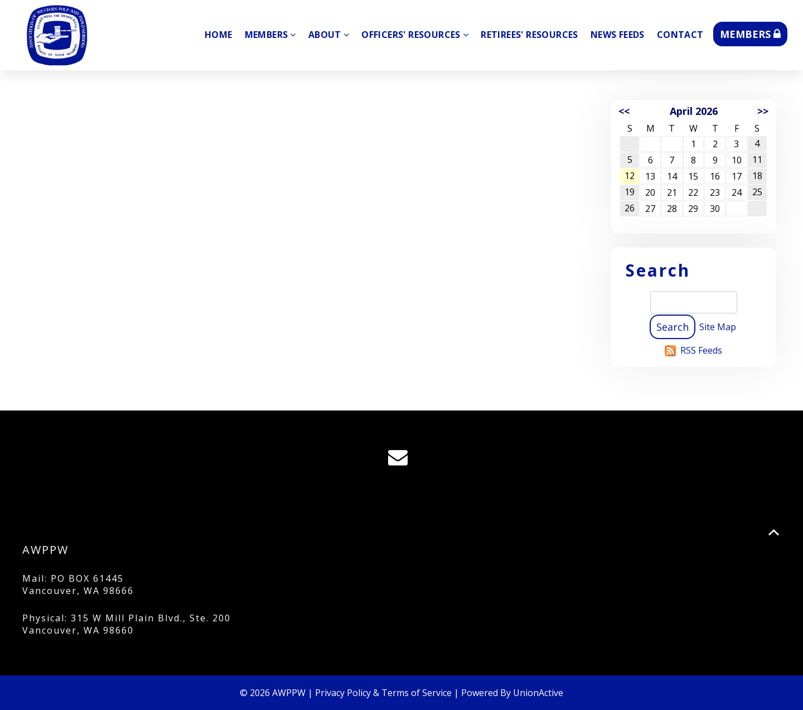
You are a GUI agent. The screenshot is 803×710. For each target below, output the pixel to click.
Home (219, 34)
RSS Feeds (701, 350)
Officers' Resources (414, 34)
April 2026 (694, 111)
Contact (680, 34)
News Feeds (618, 34)
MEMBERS (750, 34)
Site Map (717, 327)
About (328, 34)
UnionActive (538, 693)
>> (762, 111)
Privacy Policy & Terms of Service (383, 693)
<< (624, 111)
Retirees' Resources (529, 34)
